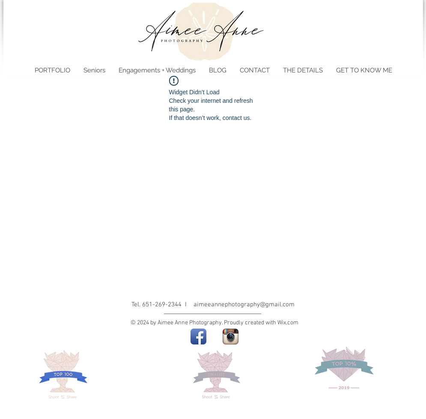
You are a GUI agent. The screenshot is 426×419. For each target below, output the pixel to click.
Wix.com (287, 322)
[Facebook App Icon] (198, 336)
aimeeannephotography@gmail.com (244, 304)
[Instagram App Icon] (230, 336)
